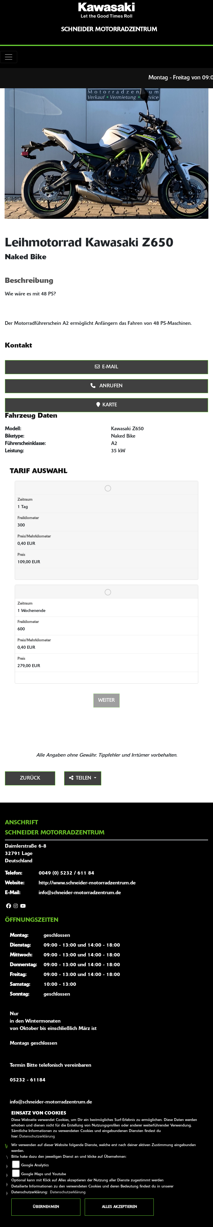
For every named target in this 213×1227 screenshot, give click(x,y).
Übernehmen (46, 1207)
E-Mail (106, 367)
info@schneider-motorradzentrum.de (80, 893)
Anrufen (106, 386)
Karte (106, 405)
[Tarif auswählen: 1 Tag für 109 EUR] (106, 487)
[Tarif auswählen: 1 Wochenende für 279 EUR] (106, 590)
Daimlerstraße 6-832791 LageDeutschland (25, 854)
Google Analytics (35, 1165)
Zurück (30, 778)
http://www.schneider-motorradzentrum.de (87, 883)
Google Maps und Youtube (43, 1174)
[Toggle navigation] (8, 57)
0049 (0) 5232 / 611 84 (66, 873)
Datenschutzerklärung (37, 1136)
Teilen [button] (81, 778)
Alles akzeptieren (119, 1207)
